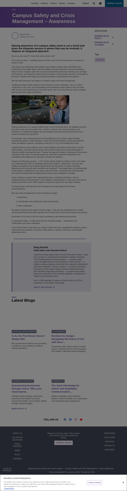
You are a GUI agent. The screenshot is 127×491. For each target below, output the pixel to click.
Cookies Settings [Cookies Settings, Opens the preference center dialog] (94, 482)
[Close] (123, 482)
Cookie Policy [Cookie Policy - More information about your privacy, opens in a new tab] (9, 489)
